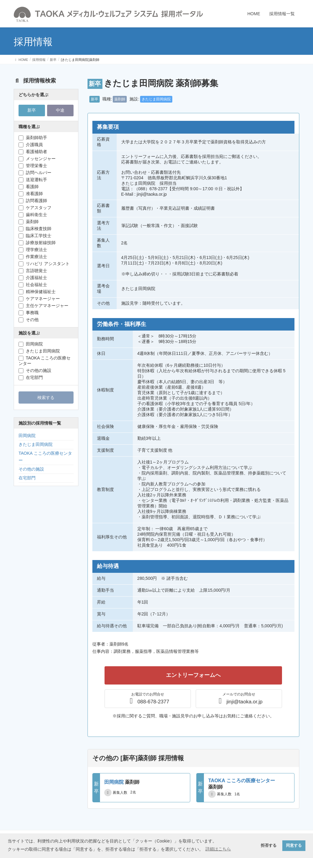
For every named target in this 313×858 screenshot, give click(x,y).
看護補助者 (33, 151)
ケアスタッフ (35, 207)
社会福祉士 (33, 284)
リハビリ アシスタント (44, 263)
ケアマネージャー (39, 298)
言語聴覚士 (33, 270)
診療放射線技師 (37, 242)
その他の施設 (35, 370)
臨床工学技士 (35, 235)
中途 (60, 110)
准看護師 (31, 193)
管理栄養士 (33, 165)
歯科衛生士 (33, 214)
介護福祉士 (33, 277)
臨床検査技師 (35, 228)
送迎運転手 (33, 179)
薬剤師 (119, 99)
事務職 (29, 312)
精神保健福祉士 (37, 291)
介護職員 (31, 144)
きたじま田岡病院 (156, 99)
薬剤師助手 (33, 137)
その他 (29, 319)
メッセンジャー (37, 158)
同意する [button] (294, 845)
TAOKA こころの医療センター (45, 360)
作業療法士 (33, 256)
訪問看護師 (33, 200)
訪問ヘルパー (35, 172)
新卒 (94, 99)
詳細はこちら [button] (218, 848)
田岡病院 (31, 344)
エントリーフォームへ (193, 675)
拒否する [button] (269, 845)
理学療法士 (33, 249)
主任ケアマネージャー (43, 305)
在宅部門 (31, 377)
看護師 (29, 186)
